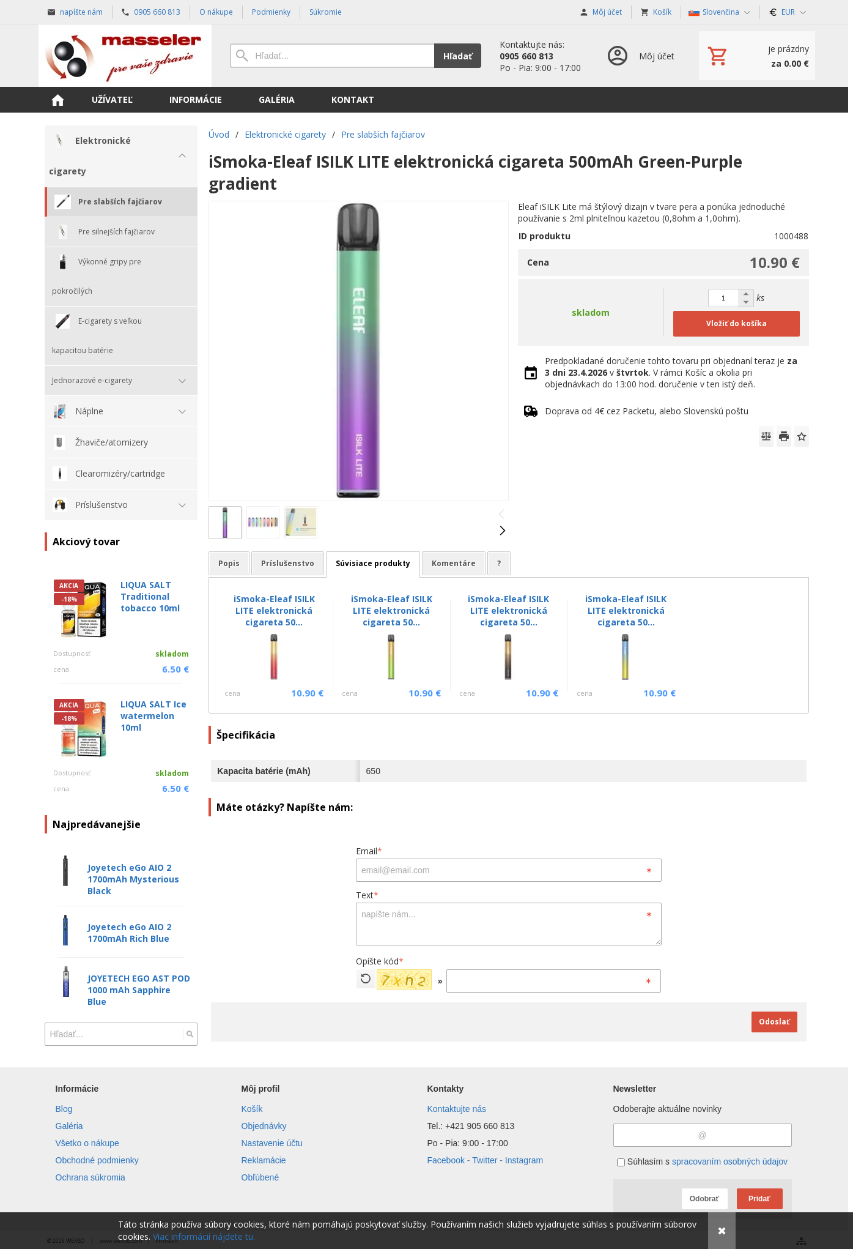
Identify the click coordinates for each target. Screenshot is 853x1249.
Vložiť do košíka (736, 323)
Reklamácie (264, 1160)
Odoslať (774, 1021)
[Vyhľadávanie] (332, 55)
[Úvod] (125, 55)
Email (369, 851)
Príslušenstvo (287, 563)
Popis (229, 563)
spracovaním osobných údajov (730, 1161)
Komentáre (454, 563)
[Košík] (757, 55)
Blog (64, 1109)
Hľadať (457, 56)
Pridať (759, 1199)
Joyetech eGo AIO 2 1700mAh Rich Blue (129, 932)
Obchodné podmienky (97, 1160)
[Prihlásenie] (640, 55)
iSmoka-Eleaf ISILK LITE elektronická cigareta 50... (274, 610)
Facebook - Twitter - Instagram (485, 1160)
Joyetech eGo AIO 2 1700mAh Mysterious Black (133, 879)
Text (367, 895)
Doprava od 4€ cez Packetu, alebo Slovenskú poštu (646, 411)
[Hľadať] (190, 1034)
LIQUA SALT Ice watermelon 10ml (153, 715)
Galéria (69, 1126)
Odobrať (704, 1199)
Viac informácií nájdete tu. (204, 1236)
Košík (252, 1109)
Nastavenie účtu (272, 1143)
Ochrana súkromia (90, 1177)
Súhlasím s (702, 1161)
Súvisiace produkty (373, 563)
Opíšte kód (380, 961)
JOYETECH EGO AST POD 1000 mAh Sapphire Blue (138, 989)
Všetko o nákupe (87, 1143)
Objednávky (264, 1126)
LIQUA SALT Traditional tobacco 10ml (150, 596)
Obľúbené (260, 1177)
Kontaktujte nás (457, 1109)
